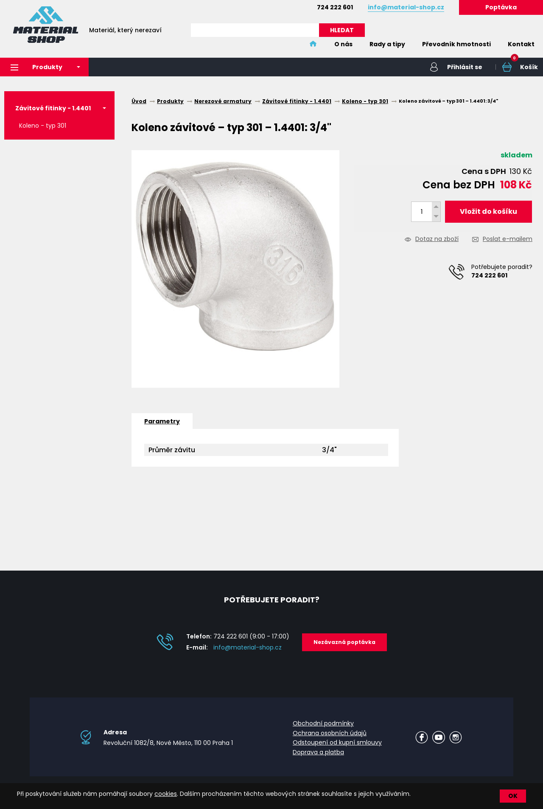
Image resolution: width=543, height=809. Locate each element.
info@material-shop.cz (247, 647)
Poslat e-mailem (507, 239)
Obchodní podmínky (323, 723)
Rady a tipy (387, 44)
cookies (165, 793)
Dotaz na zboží (437, 239)
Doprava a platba (318, 752)
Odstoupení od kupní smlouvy (337, 742)
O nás (343, 44)
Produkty (36, 67)
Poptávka (501, 7)
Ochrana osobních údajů (330, 733)
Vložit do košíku (488, 211)
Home (313, 44)
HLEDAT (342, 30)
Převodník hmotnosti (456, 44)
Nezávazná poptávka (344, 642)
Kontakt (521, 44)
